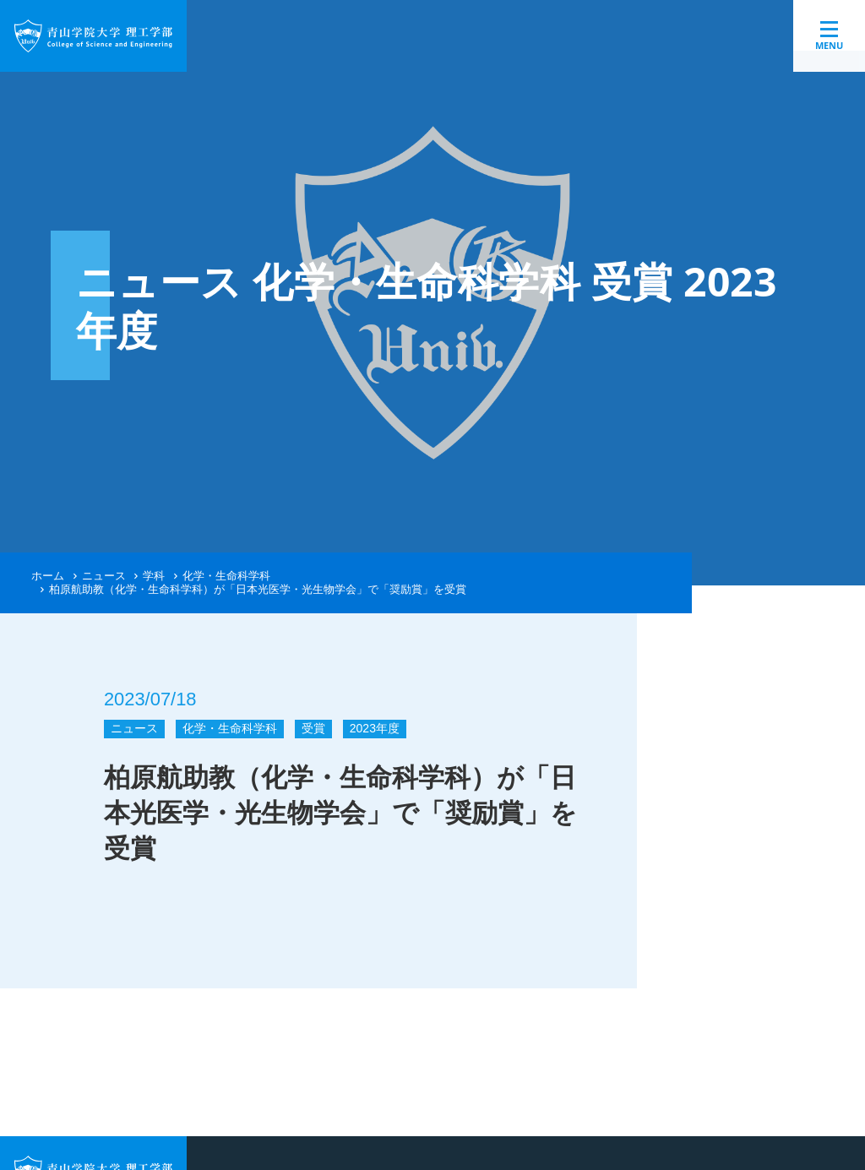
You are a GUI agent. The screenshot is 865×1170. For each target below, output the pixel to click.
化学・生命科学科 (226, 575)
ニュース (104, 575)
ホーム (47, 575)
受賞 (313, 728)
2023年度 (375, 728)
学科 (154, 575)
